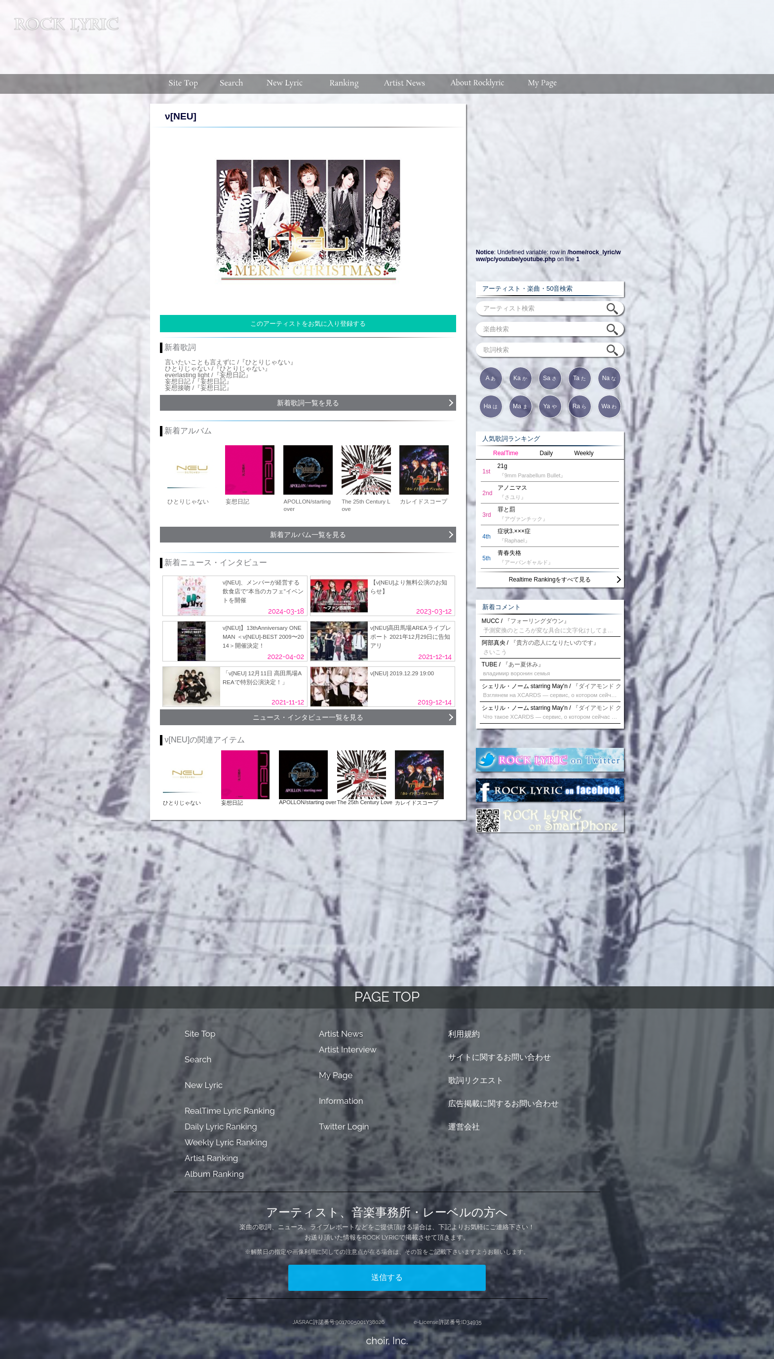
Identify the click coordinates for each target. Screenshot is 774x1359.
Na (609, 378)
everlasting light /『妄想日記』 (208, 375)
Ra (580, 406)
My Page (335, 1075)
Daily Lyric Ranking (221, 1126)
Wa (609, 406)
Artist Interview (348, 1049)
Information (341, 1101)
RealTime (505, 453)
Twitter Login (344, 1126)
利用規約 (464, 1034)
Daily (546, 453)
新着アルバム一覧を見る (308, 535)
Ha (491, 406)
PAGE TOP (387, 997)
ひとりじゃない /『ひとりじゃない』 (218, 368)
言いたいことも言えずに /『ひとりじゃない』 (231, 362)
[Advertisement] (450, 32)
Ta (579, 378)
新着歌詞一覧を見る (308, 403)
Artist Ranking (211, 1158)
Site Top (200, 1034)
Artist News (341, 1034)
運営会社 (464, 1126)
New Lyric (204, 1085)
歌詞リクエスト (475, 1080)
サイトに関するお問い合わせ (499, 1057)
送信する (387, 1277)
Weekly (583, 453)
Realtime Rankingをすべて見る (550, 579)
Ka (520, 378)
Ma (520, 406)
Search (198, 1059)
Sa (550, 378)
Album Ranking (214, 1174)
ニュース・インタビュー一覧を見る (308, 717)
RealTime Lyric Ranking (230, 1111)
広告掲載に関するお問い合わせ (503, 1103)
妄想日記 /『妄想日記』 (198, 381)
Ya (549, 406)
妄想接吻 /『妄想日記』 (198, 387)
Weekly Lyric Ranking (226, 1142)
